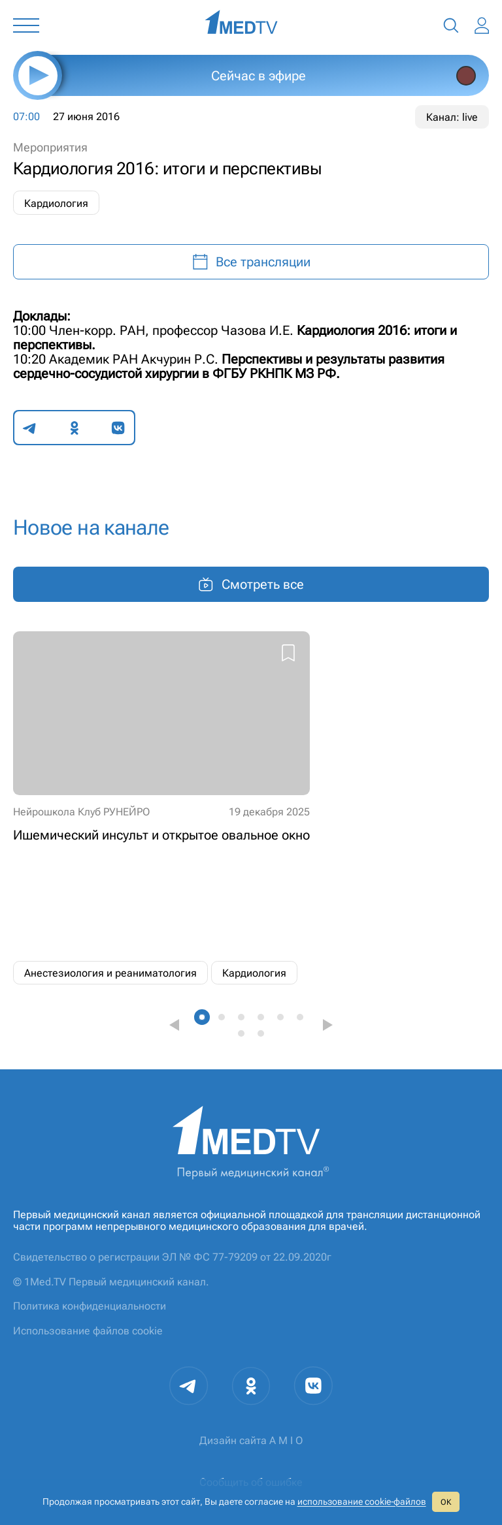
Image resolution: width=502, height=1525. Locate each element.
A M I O (286, 1440)
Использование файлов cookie (88, 1331)
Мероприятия (50, 147)
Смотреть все (251, 584)
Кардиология (56, 203)
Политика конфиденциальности (89, 1306)
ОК (446, 1502)
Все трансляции (251, 262)
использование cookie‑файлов (361, 1501)
